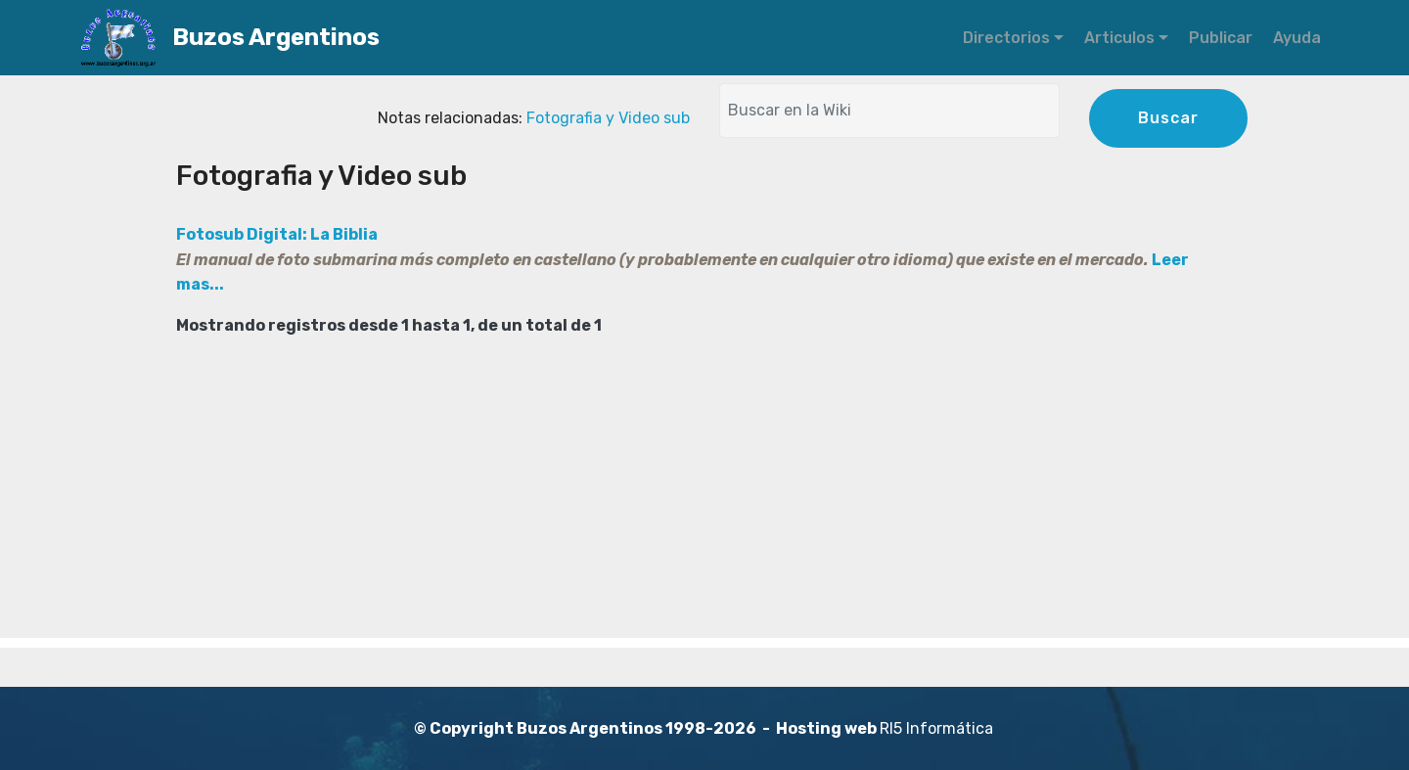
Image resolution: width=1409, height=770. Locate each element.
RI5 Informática (936, 728)
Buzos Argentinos (327, 37)
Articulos (1119, 37)
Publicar (1220, 37)
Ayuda (1297, 37)
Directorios (1006, 37)
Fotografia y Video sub (608, 118)
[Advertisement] (704, 501)
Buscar (1168, 118)
